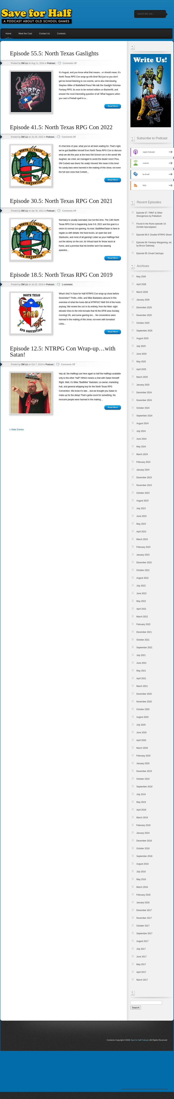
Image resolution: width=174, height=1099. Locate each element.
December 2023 (144, 477)
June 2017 (141, 956)
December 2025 (144, 307)
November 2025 (144, 315)
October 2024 (143, 408)
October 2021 (143, 640)
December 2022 (144, 562)
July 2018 (141, 871)
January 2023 (143, 555)
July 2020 (141, 725)
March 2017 (142, 980)
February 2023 (143, 547)
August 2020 (142, 717)
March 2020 (142, 748)
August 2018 (142, 864)
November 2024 (144, 400)
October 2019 (143, 779)
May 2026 (141, 276)
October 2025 (143, 323)
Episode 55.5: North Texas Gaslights (54, 53)
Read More (113, 106)
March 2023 (142, 539)
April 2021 (141, 678)
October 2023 (143, 493)
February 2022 (143, 624)
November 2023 (144, 485)
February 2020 (143, 755)
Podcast (51, 63)
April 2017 (141, 972)
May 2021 (141, 670)
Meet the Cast (25, 33)
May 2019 (141, 802)
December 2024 (144, 392)
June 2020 (141, 732)
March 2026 (142, 292)
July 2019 (141, 794)
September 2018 (144, 856)
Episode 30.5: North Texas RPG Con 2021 (61, 201)
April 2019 (141, 810)
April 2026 (141, 284)
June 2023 (141, 516)
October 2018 (143, 848)
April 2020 (141, 740)
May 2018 (141, 879)
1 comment (67, 284)
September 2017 (144, 933)
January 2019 (143, 833)
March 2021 (142, 686)
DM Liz (24, 63)
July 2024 (141, 431)
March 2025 (142, 377)
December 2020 (144, 694)
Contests (61, 33)
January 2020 (143, 763)
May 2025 (141, 361)
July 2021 (141, 655)
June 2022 (141, 593)
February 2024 (143, 462)
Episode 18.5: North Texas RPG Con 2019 (61, 274)
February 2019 (143, 825)
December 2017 (144, 910)
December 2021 (144, 632)
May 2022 (141, 601)
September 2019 (144, 786)
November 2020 (144, 701)
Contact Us (44, 33)
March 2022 (142, 616)
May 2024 (141, 446)
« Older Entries (16, 429)
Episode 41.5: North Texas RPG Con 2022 (61, 127)
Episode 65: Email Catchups (150, 253)
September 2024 (144, 415)
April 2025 (141, 369)
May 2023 (141, 524)
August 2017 (142, 941)
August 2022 (142, 578)
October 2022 (143, 570)
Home (8, 33)
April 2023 (141, 531)
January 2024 (143, 470)
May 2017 (141, 964)
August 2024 (142, 423)
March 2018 (142, 887)
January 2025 (143, 385)
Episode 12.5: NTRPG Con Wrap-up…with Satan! (63, 351)
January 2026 (143, 300)
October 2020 (143, 709)
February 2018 (143, 895)
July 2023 (141, 508)
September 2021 (144, 647)
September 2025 (144, 330)
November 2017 (144, 918)
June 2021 (141, 663)
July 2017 (141, 949)
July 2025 (141, 346)
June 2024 (141, 439)
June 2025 (141, 354)
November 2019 (144, 771)
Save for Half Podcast (139, 1040)
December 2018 (144, 840)
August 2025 (142, 338)
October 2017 (143, 925)
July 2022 (141, 585)
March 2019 (142, 817)
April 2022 (141, 609)
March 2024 (142, 454)
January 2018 (143, 902)
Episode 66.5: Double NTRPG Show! (154, 234)
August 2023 (142, 500)
